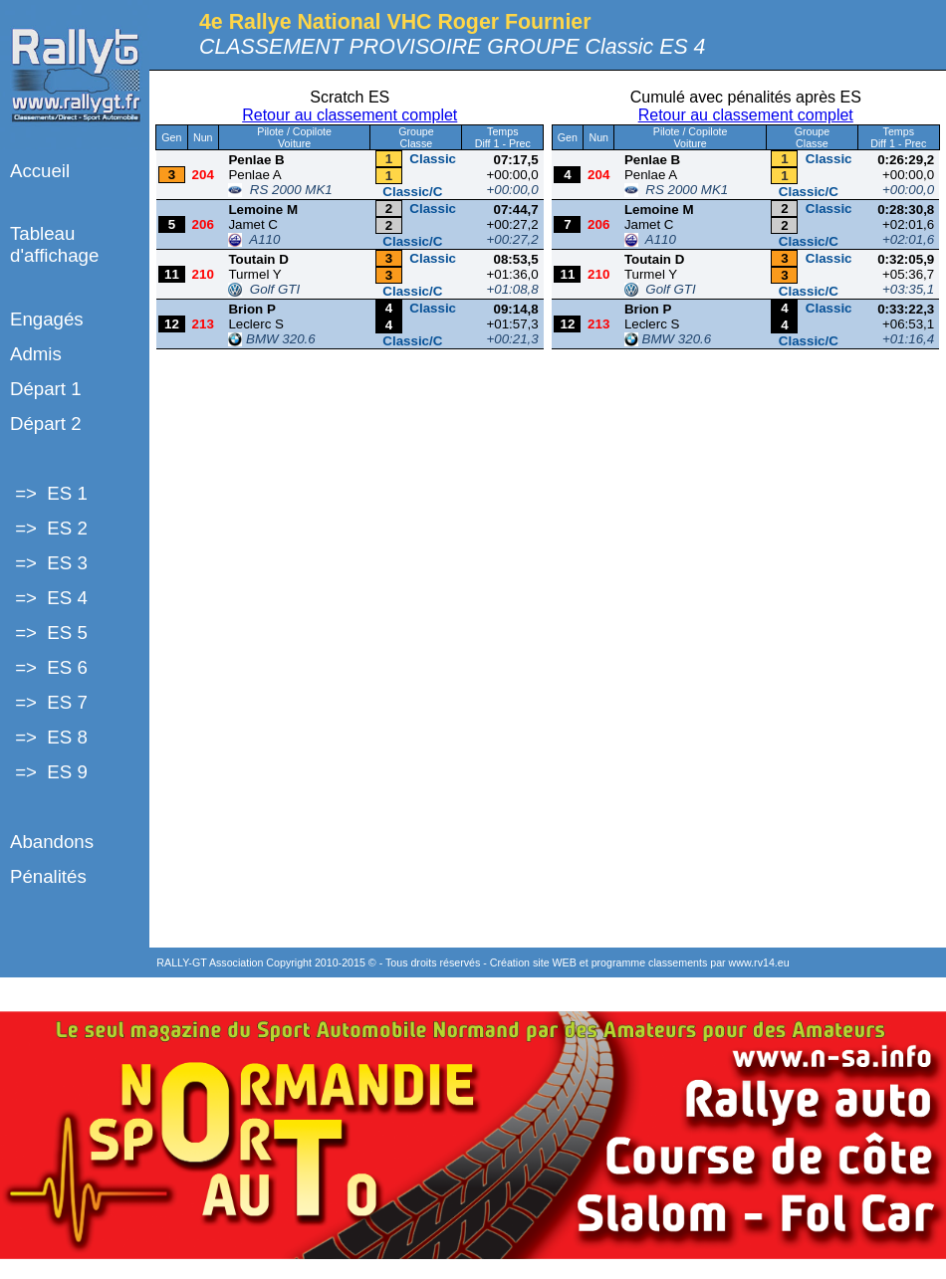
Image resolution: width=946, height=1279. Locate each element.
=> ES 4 (49, 597)
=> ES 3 (49, 562)
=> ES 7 (49, 702)
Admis (36, 353)
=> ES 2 (49, 528)
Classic (432, 158)
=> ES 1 (49, 493)
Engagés (47, 319)
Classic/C (412, 191)
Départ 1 (46, 388)
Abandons (52, 841)
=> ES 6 (49, 667)
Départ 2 (46, 423)
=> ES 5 (49, 632)
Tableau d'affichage (54, 244)
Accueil (40, 170)
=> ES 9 (49, 771)
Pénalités (48, 876)
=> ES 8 (49, 737)
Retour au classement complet (349, 115)
